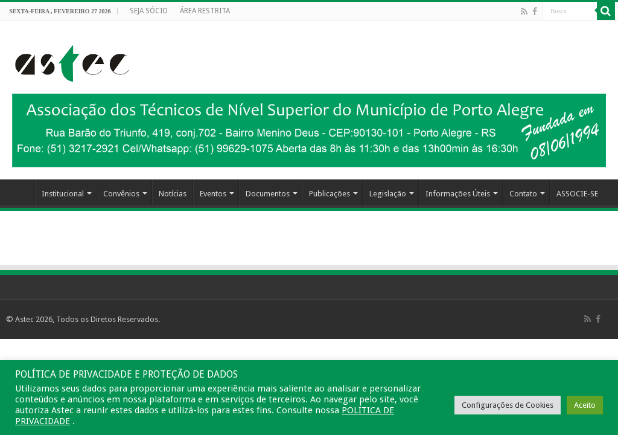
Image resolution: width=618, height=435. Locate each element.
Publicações (329, 193)
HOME (18, 192)
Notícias (172, 193)
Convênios (121, 193)
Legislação (387, 193)
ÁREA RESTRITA (205, 11)
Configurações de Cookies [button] (507, 405)
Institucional (63, 193)
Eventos (213, 193)
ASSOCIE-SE (577, 193)
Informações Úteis (457, 193)
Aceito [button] (585, 405)
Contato (523, 193)
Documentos (268, 193)
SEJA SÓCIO (149, 11)
